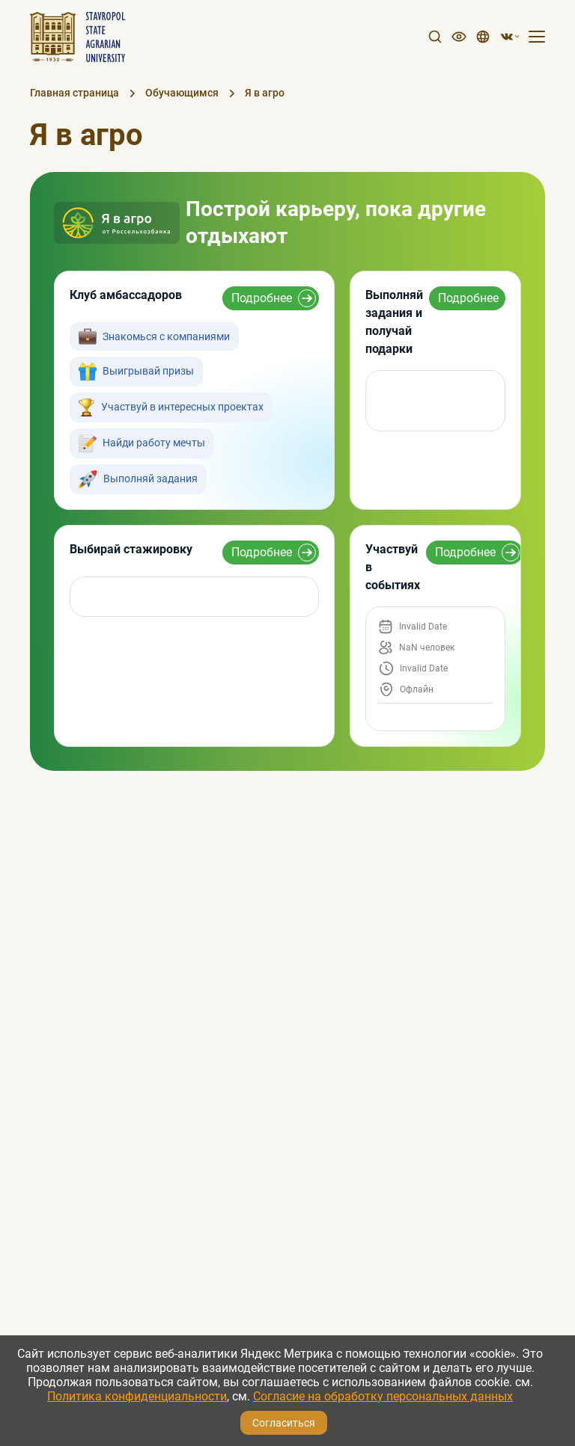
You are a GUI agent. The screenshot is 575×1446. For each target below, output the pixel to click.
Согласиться (283, 1423)
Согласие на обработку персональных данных (383, 1396)
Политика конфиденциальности (137, 1396)
